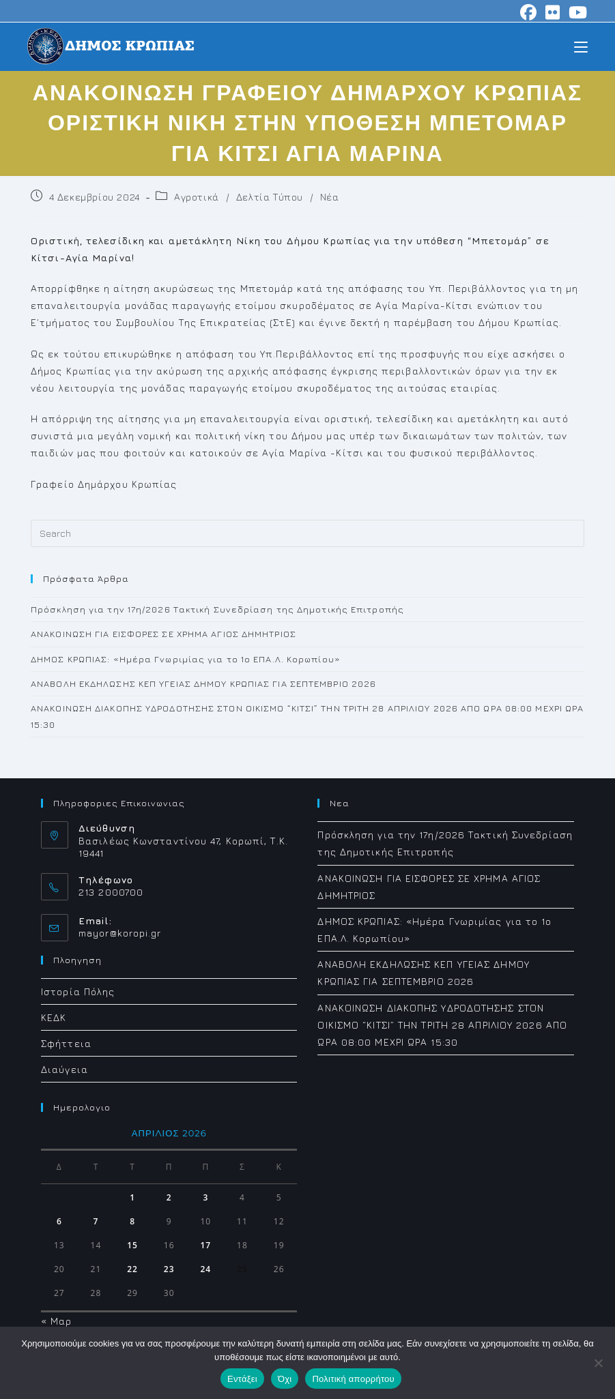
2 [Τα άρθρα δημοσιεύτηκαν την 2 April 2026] (169, 1197)
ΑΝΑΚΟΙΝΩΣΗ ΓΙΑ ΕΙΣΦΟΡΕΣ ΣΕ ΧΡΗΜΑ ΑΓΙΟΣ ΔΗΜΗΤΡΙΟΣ (163, 633)
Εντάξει (242, 1379)
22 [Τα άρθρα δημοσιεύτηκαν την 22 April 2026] (132, 1269)
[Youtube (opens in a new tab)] (576, 12)
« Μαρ (56, 1321)
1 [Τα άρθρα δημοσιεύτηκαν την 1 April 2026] (132, 1197)
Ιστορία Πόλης (78, 991)
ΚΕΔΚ (53, 1017)
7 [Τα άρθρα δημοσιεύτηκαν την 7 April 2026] (96, 1221)
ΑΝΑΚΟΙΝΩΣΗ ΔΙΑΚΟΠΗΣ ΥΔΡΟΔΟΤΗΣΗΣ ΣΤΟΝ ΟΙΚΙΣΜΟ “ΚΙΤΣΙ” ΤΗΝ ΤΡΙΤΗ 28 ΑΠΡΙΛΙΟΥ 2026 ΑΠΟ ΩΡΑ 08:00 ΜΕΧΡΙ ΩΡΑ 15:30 (442, 1025)
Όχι (285, 1379)
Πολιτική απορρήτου (353, 1379)
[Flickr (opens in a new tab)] (552, 12)
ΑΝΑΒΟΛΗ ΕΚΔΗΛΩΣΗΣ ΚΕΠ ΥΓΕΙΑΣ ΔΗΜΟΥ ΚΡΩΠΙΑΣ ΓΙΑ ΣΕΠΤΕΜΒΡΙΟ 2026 (203, 683)
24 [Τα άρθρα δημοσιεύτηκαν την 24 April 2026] (205, 1269)
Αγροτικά (196, 197)
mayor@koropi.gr (120, 933)
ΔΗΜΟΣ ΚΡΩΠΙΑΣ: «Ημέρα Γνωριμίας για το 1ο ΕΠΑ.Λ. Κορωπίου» (186, 658)
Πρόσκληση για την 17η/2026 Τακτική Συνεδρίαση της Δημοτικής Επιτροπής (217, 609)
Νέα (329, 197)
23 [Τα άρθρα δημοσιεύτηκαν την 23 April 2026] (169, 1269)
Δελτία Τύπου (269, 197)
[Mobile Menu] (581, 46)
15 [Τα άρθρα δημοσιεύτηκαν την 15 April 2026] (132, 1245)
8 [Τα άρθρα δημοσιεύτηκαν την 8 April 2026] (132, 1221)
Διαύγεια (64, 1069)
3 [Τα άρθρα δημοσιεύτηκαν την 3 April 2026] (205, 1197)
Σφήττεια (66, 1043)
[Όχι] (598, 1363)
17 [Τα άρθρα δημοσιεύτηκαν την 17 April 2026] (205, 1245)
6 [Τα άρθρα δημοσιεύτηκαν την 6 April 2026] (59, 1221)
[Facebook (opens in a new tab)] (528, 12)
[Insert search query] (307, 533)
